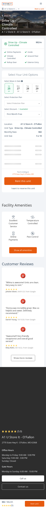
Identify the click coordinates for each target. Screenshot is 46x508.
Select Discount (16, 109)
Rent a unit (39, 9)
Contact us (23, 486)
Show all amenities (23, 250)
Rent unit (35, 504)
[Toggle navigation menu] (42, 3)
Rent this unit (23, 181)
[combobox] (23, 103)
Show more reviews (23, 358)
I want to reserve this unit (23, 188)
